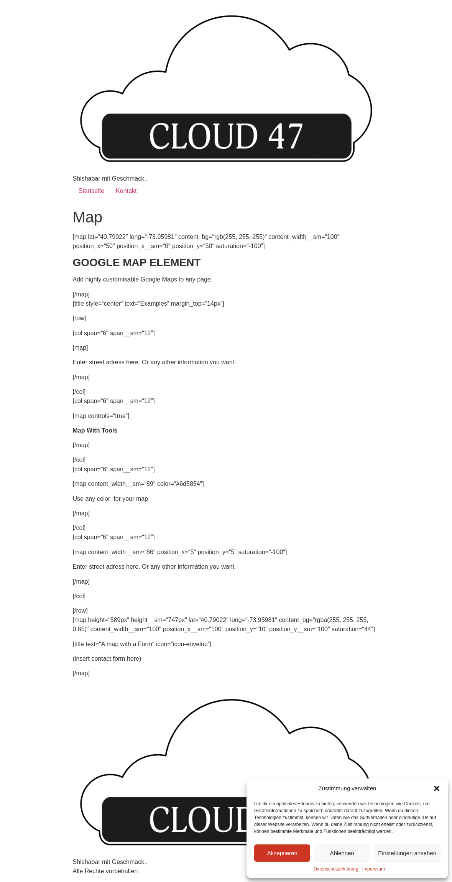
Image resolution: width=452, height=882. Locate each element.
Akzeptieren (282, 853)
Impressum (373, 869)
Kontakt (126, 191)
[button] (436, 788)
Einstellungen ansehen (407, 853)
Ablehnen (342, 853)
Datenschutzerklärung (336, 869)
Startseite (92, 191)
